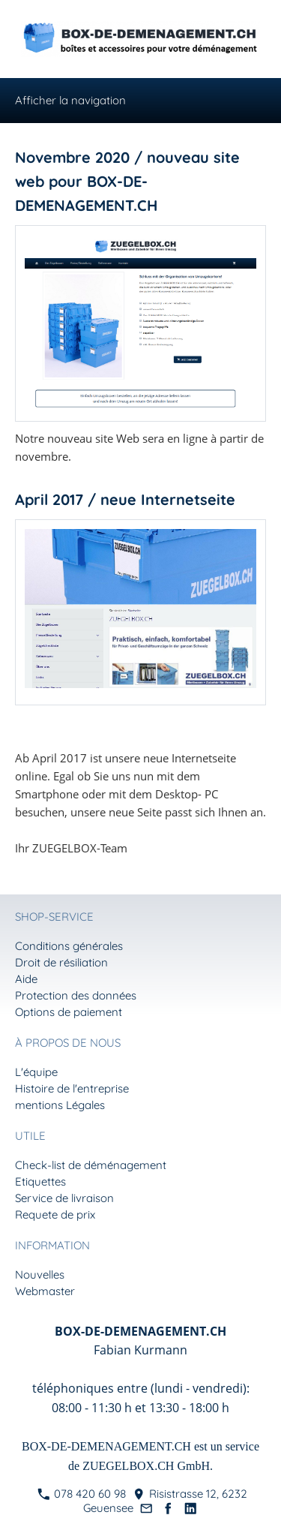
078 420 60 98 (81, 1493)
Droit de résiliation (61, 962)
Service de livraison (64, 1198)
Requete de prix (55, 1214)
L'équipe (36, 1072)
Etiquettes (40, 1181)
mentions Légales (60, 1105)
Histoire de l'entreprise (72, 1088)
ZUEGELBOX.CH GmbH (146, 1465)
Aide (26, 979)
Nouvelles (39, 1274)
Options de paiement (68, 1012)
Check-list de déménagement (90, 1165)
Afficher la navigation (70, 100)
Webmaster (45, 1291)
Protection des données (75, 995)
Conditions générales (69, 946)
